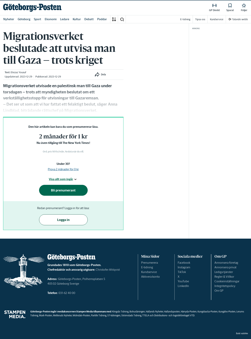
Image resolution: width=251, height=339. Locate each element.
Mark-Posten (45, 315)
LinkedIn (183, 286)
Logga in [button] (63, 220)
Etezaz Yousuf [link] (18, 72)
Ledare (64, 19)
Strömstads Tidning (131, 315)
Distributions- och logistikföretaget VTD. (174, 315)
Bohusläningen (137, 311)
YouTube (183, 281)
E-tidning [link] (185, 19)
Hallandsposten (172, 311)
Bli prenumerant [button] (63, 190)
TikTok (182, 272)
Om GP (218, 290)
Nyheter (8, 19)
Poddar (102, 19)
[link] (32, 8)
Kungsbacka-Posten (208, 311)
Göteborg (24, 19)
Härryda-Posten (189, 311)
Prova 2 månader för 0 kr (63, 169)
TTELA (145, 315)
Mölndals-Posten (81, 315)
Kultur (77, 19)
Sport (37, 19)
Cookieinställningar (226, 281)
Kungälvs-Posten (227, 311)
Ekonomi (51, 19)
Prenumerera (149, 262)
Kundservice (149, 272)
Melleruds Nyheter (62, 315)
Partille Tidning (98, 315)
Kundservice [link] (216, 19)
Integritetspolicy (224, 286)
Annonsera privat (225, 267)
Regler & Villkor (224, 276)
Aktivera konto (150, 276)
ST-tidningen (113, 315)
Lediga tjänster (223, 272)
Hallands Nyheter (154, 311)
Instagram (184, 267)
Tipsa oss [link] (200, 19)
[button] (122, 19)
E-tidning (147, 267)
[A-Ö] (114, 19)
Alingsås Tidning (120, 311)
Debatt (89, 19)
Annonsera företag (226, 262)
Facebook (184, 262)
